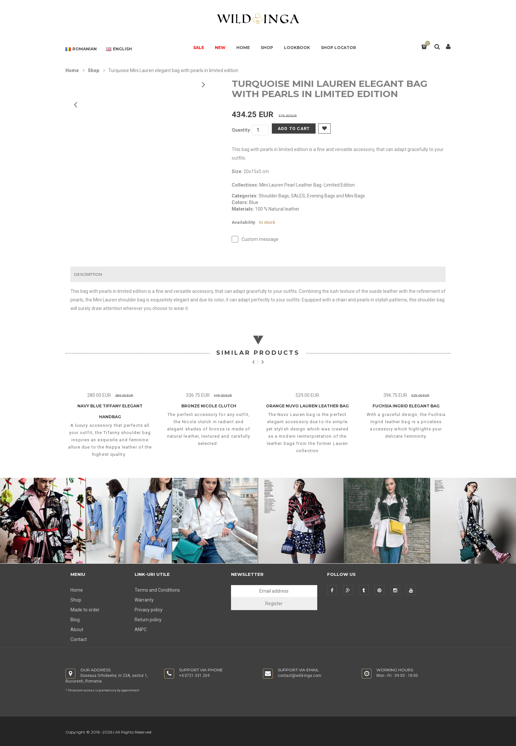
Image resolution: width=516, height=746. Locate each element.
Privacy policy (149, 609)
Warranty (144, 600)
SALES (298, 195)
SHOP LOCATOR (338, 47)
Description (88, 274)
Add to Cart (294, 128)
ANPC (141, 629)
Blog (75, 619)
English (119, 49)
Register (274, 603)
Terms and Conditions (157, 590)
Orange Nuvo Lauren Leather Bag (307, 405)
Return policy (148, 619)
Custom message (260, 239)
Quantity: (241, 130)
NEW (220, 47)
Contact (78, 639)
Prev (203, 84)
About (76, 629)
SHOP (267, 47)
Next (75, 104)
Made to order (85, 609)
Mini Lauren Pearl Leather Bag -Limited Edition (307, 185)
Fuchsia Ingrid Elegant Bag (406, 405)
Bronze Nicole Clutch (208, 405)
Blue (253, 202)
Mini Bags (355, 195)
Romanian (81, 49)
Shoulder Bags (274, 195)
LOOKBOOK (297, 47)
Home (72, 70)
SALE (198, 47)
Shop (93, 70)
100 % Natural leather (277, 209)
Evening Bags (321, 195)
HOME (243, 47)
